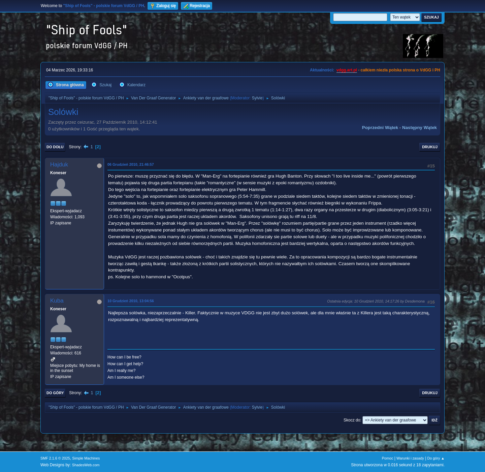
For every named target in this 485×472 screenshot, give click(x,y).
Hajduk (59, 164)
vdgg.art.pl (346, 70)
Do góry (55, 393)
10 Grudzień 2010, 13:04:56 (130, 301)
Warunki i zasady (410, 458)
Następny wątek (419, 127)
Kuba (57, 300)
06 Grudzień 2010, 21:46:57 (130, 164)
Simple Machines (86, 458)
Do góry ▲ (436, 458)
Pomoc (387, 458)
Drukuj (430, 147)
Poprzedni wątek (380, 127)
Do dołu (55, 147)
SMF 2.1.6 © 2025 (55, 458)
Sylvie (257, 98)
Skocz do (352, 420)
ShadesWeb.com (86, 465)
